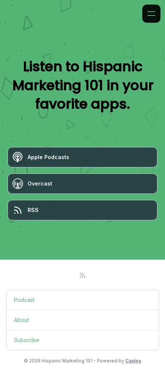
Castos (133, 361)
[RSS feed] (82, 275)
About (21, 320)
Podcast (24, 300)
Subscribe (26, 340)
